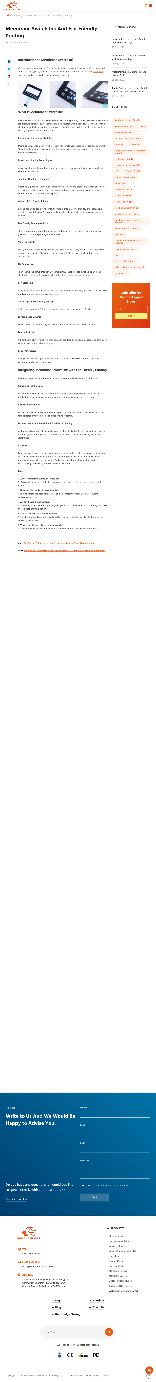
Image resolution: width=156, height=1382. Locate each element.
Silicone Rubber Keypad (120, 1281)
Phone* (83, 1143)
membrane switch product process (127, 221)
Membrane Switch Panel (126, 214)
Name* (83, 1108)
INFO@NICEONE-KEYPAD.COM (37, 1267)
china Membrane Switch (126, 132)
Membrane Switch (123, 202)
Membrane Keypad (118, 1271)
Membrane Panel (122, 196)
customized (135, 145)
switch (117, 255)
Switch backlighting (124, 261)
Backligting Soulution (119, 1241)
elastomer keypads (123, 159)
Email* (83, 1125)
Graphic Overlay (133, 171)
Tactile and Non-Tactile (120, 1286)
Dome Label (115, 1256)
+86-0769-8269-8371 (32, 1254)
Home (11, 15)
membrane (119, 183)
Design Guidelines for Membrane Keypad (130, 152)
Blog (20, 15)
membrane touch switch (126, 228)
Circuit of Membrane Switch (122, 1251)
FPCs (116, 171)
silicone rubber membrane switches (127, 242)
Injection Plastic (117, 1266)
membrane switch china (126, 208)
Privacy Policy (93, 1375)
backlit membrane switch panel (129, 126)
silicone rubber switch (125, 249)
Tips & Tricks (120, 273)
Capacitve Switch (117, 1246)
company (118, 145)
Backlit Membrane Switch (127, 120)
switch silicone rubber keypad (129, 267)
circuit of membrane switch (127, 139)
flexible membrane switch (127, 165)
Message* (85, 1160)
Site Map (107, 1375)
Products (118, 235)
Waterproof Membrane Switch (124, 1291)
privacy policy (122, 1185)
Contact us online (16, 1199)
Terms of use (76, 1375)
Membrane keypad (123, 190)
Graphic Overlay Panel (125, 177)
